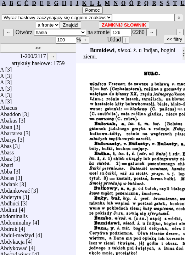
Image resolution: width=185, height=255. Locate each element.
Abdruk (8, 227)
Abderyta (10, 195)
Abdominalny (15, 221)
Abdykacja (12, 240)
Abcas (7, 176)
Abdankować (15, 189)
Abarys (8, 138)
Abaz (6, 157)
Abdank (9, 183)
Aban (6, 125)
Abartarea (11, 132)
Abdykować (13, 246)
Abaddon (10, 112)
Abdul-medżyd (17, 234)
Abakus (8, 119)
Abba (6, 170)
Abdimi (8, 208)
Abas (6, 144)
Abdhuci (9, 202)
